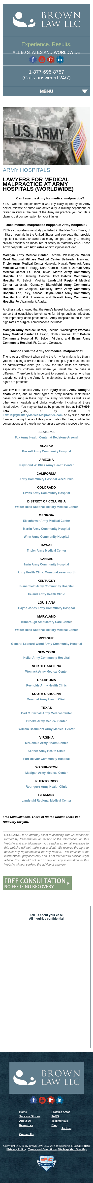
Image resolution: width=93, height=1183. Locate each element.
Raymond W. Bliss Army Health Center (46, 465)
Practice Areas (61, 1111)
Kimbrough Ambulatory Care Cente (46, 622)
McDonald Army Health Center (46, 743)
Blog (55, 1125)
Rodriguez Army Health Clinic (46, 786)
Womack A (32, 671)
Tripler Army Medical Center (46, 550)
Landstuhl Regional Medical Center (46, 800)
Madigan (31, 773)
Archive (66, 1128)
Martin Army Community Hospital (46, 528)
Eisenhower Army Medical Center (46, 521)
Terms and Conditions (42, 1149)
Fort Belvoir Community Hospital (46, 759)
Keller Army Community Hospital (46, 657)
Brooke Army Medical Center (46, 721)
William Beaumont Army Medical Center (46, 729)
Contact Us (26, 1134)
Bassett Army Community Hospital (46, 451)
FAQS (55, 1116)
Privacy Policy (16, 1149)
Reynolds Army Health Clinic (46, 685)
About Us (25, 1120)
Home (23, 1111)
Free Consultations (16, 817)
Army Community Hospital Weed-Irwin (47, 479)
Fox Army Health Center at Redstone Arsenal (46, 437)
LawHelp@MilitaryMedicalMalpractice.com (32, 415)
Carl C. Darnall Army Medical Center (46, 713)
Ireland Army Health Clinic (46, 594)
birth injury (50, 390)
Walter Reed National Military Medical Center (46, 507)
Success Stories (29, 1116)
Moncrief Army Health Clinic (46, 699)
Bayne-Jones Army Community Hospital (46, 608)
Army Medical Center (53, 773)
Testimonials (60, 1120)
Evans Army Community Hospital (46, 493)
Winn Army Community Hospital (46, 536)
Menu (46, 91)
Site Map (63, 1149)
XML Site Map (78, 1149)
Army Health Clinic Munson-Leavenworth (46, 572)
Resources (26, 1125)
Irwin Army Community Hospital (46, 564)
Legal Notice (81, 1145)
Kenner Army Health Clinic (46, 751)
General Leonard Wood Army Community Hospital (46, 644)
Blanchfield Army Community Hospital (46, 586)
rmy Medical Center (54, 671)
